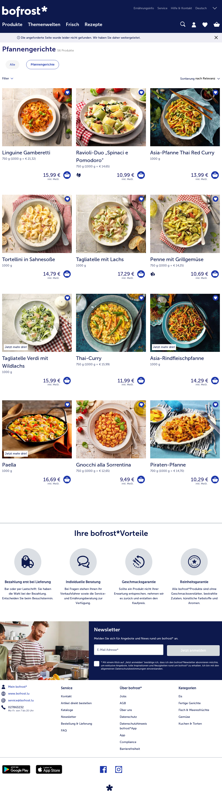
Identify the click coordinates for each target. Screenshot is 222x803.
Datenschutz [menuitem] (128, 718)
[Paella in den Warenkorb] (66, 482)
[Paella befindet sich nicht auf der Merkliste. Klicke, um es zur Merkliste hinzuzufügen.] (67, 407)
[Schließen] (216, 37)
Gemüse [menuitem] (184, 718)
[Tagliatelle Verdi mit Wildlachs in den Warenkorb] (66, 382)
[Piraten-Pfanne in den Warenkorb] (214, 482)
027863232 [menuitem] (13, 709)
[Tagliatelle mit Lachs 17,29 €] (111, 245)
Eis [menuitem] (180, 698)
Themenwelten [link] (44, 24)
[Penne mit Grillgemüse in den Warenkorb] (214, 275)
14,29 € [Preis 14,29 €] (199, 382)
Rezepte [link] (93, 24)
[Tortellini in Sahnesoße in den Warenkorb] (66, 275)
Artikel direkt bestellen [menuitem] (76, 705)
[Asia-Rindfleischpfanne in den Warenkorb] (214, 382)
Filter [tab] (10, 78)
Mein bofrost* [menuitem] (14, 689)
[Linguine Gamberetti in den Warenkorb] (66, 175)
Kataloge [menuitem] (67, 712)
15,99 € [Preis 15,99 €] (50, 175)
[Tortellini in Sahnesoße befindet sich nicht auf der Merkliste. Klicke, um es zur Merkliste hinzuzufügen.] (67, 200)
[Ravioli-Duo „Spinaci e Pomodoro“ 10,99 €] (111, 142)
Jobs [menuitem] (123, 698)
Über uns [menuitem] (126, 712)
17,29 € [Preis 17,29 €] (125, 275)
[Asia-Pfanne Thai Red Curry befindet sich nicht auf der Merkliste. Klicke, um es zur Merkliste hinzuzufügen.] (215, 93)
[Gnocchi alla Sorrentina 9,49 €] (111, 452)
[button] (207, 8)
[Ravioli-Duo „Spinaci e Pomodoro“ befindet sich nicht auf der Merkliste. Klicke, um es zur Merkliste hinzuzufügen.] (141, 93)
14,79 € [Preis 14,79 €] (50, 275)
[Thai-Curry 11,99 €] (111, 349)
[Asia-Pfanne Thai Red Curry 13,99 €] (185, 142)
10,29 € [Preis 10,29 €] (199, 482)
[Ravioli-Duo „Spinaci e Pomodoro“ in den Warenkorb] (141, 175)
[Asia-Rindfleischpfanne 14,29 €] (185, 349)
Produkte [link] (12, 24)
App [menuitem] (122, 737)
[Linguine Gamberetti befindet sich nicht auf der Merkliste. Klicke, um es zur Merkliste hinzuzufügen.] (67, 93)
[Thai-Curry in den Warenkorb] (141, 382)
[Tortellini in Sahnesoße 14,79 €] (37, 245)
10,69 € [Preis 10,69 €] (199, 275)
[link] (35, 11)
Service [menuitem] (162, 8)
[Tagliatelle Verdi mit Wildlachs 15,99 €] (37, 349)
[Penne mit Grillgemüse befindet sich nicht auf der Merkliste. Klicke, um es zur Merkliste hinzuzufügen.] (215, 200)
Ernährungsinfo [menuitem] (144, 8)
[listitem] (28, 579)
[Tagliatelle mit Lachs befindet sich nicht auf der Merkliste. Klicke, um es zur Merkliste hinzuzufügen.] (141, 200)
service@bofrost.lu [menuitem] (18, 703)
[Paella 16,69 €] (37, 452)
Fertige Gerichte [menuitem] (190, 705)
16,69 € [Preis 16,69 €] (50, 482)
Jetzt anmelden (201, 653)
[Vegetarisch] (78, 175)
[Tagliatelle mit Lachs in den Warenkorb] (141, 275)
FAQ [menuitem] (64, 732)
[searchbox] (110, 24)
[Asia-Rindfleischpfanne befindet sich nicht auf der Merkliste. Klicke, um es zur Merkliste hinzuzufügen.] (215, 300)
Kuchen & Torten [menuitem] (190, 725)
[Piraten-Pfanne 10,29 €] (185, 452)
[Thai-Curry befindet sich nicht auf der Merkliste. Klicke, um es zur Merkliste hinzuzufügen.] (141, 300)
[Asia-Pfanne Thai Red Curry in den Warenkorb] (214, 175)
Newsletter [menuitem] (68, 718)
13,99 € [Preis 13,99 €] (199, 175)
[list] (111, 579)
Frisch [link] (72, 24)
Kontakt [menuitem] (66, 698)
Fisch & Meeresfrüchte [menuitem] (194, 712)
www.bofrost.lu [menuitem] (15, 696)
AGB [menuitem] (123, 705)
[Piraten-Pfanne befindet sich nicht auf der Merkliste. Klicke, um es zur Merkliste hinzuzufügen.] (215, 407)
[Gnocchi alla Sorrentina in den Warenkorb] (141, 482)
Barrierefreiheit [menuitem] (130, 750)
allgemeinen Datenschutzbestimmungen (123, 671)
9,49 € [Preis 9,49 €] (126, 482)
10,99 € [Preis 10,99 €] (125, 175)
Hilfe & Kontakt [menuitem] (181, 8)
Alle (12, 64)
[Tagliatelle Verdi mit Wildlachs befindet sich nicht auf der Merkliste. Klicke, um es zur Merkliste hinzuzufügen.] (67, 300)
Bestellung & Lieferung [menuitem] (76, 725)
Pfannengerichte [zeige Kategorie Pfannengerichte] (43, 64)
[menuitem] (12, 26)
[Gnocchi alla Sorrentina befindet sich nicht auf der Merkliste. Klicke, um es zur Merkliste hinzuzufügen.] (141, 407)
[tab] (193, 25)
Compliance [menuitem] (128, 744)
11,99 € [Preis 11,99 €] (125, 382)
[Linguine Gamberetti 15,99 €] (37, 142)
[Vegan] (152, 275)
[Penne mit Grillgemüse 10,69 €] (185, 245)
